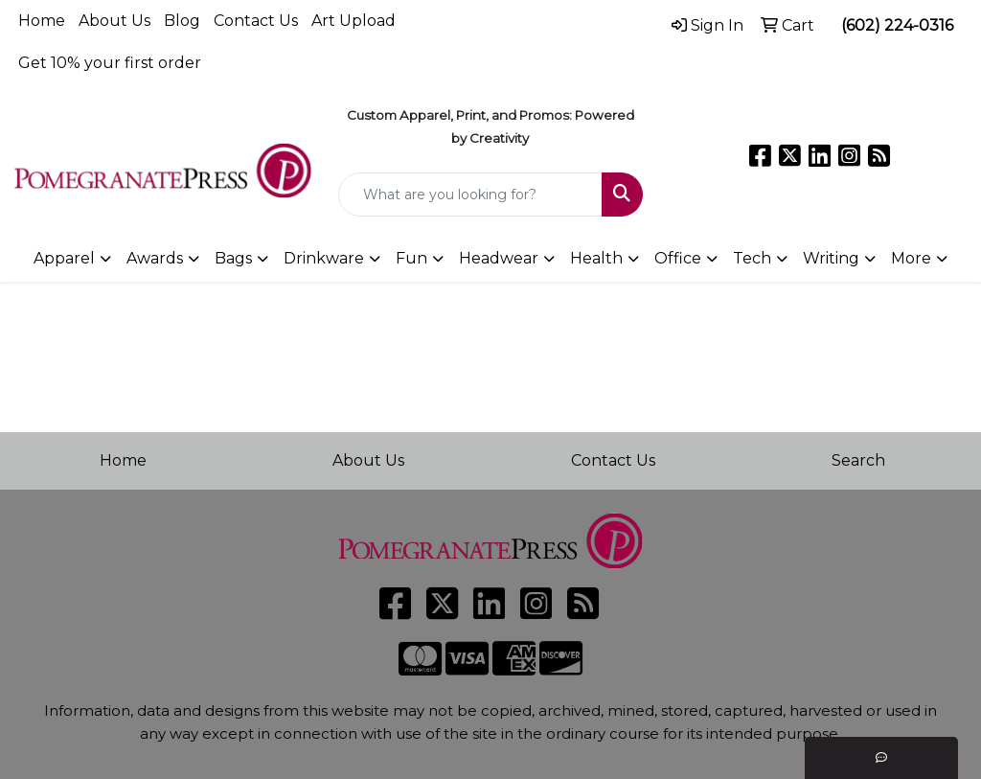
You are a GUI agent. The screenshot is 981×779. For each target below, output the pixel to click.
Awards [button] (154, 258)
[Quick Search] (470, 194)
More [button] (911, 258)
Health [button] (596, 258)
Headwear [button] (498, 258)
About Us (114, 20)
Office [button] (677, 258)
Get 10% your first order (109, 63)
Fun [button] (411, 258)
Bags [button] (233, 258)
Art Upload (353, 20)
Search (858, 460)
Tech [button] (752, 258)
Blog (182, 20)
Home (41, 20)
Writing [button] (831, 258)
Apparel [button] (64, 258)
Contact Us (256, 20)
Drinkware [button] (324, 258)
